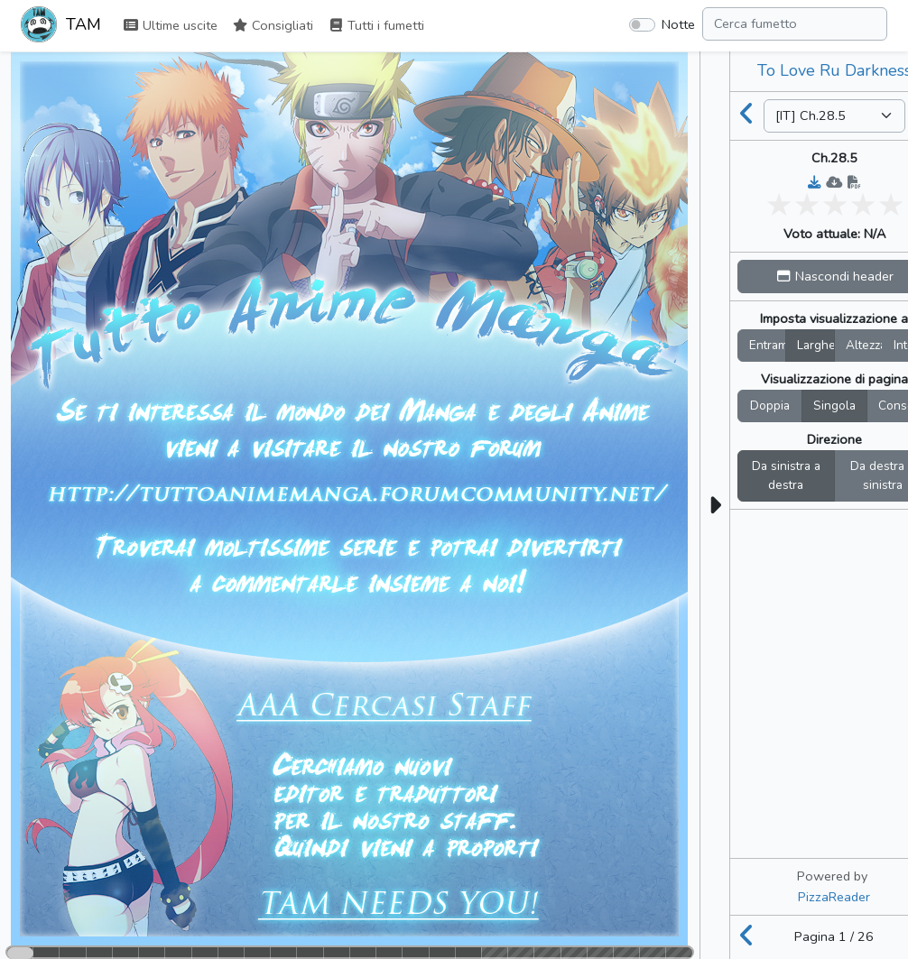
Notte (678, 24)
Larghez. (816, 345)
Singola (834, 405)
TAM (61, 26)
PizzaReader (834, 897)
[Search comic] (794, 24)
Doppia (770, 405)
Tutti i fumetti (376, 25)
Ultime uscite (170, 25)
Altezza (865, 345)
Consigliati (272, 25)
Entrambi (768, 345)
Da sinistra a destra (786, 475)
